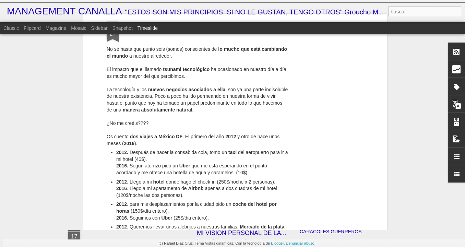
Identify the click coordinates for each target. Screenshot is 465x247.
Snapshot (122, 28)
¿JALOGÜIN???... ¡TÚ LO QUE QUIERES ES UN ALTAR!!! (363, 182)
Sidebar (99, 28)
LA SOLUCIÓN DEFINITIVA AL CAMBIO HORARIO (355, 194)
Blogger (277, 243)
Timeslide (148, 28)
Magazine (56, 28)
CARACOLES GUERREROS (330, 231)
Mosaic (78, 28)
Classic (11, 28)
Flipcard (32, 28)
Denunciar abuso (300, 243)
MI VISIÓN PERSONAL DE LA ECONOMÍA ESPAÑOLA (273, 233)
